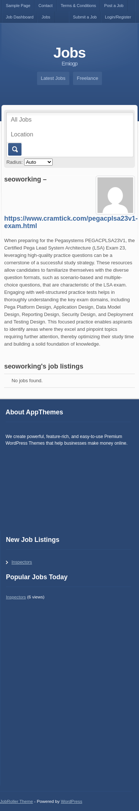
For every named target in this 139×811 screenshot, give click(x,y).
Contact (46, 5)
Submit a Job (85, 17)
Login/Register (118, 17)
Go (14, 149)
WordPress (71, 801)
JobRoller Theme (16, 801)
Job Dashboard (20, 17)
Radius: (14, 162)
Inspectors (21, 562)
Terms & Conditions (78, 5)
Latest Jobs (53, 78)
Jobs (46, 17)
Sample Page (18, 5)
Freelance (87, 78)
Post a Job (113, 5)
